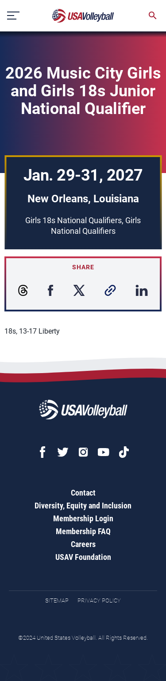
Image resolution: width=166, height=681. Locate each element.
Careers (83, 544)
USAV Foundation (83, 557)
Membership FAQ (83, 531)
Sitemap (57, 600)
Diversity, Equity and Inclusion (83, 505)
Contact (83, 492)
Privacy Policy (99, 600)
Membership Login (83, 518)
